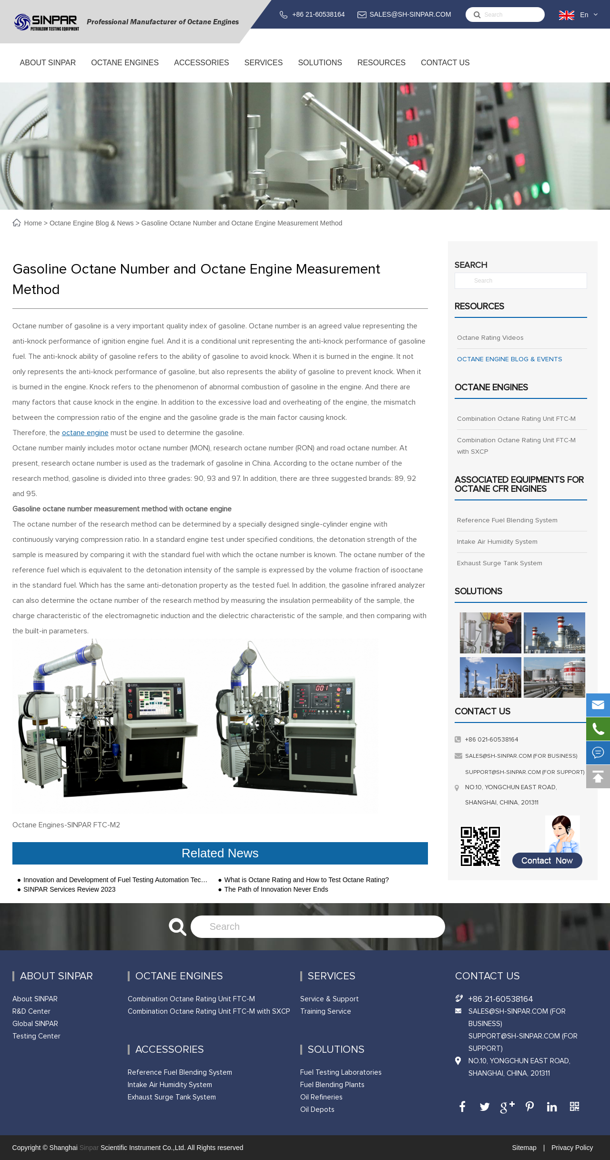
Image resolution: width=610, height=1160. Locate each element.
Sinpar (89, 1147)
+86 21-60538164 (318, 14)
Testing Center (36, 1036)
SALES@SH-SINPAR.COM (410, 14)
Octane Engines (125, 70)
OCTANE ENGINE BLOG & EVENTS (509, 359)
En (584, 15)
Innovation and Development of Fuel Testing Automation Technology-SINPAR (115, 880)
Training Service (325, 1011)
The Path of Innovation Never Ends (276, 889)
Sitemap (525, 1147)
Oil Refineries (321, 1097)
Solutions (319, 70)
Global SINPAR (35, 1024)
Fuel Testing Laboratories (341, 1072)
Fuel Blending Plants (332, 1085)
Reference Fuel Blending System (507, 520)
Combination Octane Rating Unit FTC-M (516, 419)
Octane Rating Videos (490, 338)
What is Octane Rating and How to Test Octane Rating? (306, 880)
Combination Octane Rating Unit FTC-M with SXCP (516, 446)
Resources (381, 70)
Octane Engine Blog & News (92, 223)
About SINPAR (48, 70)
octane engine (85, 433)
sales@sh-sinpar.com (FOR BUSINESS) (521, 756)
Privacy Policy (571, 1147)
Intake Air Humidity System (497, 542)
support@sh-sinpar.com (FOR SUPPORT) (525, 772)
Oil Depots (317, 1109)
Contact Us (445, 70)
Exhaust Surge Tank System (499, 563)
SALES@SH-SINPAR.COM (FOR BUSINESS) (517, 1018)
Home (34, 223)
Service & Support (329, 999)
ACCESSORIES (202, 70)
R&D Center (31, 1011)
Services (264, 70)
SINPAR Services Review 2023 (69, 889)
